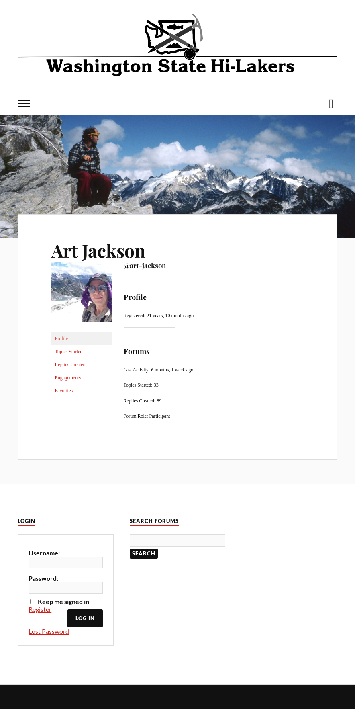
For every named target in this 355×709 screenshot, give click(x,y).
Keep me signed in (63, 601)
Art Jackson (98, 250)
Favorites (64, 390)
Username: (44, 553)
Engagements (68, 378)
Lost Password (49, 631)
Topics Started (69, 351)
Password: (43, 578)
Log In (85, 618)
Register (40, 609)
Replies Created (70, 364)
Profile (61, 338)
